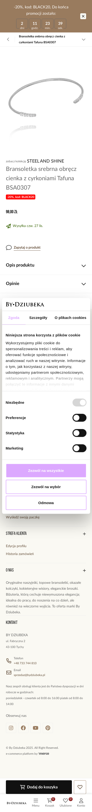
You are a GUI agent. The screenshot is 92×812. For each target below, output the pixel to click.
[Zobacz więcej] (83, 39)
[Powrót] (8, 39)
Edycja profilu (16, 546)
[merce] (43, 753)
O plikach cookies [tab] (70, 318)
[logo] (16, 803)
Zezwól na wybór (46, 487)
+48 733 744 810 (25, 663)
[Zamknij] (83, 16)
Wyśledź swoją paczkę (22, 517)
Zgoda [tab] (13, 318)
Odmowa (46, 503)
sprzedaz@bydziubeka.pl (29, 675)
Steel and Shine (45, 161)
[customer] (81, 803)
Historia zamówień (20, 554)
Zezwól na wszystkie (46, 470)
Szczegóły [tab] (38, 318)
